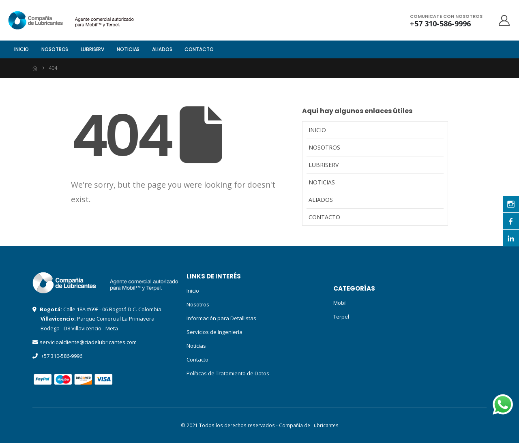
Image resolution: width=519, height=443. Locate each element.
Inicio (21, 49)
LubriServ (92, 49)
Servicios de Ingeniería (214, 332)
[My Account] (504, 20)
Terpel (341, 316)
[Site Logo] (50, 20)
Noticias (128, 49)
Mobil (340, 302)
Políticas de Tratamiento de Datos (228, 373)
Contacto (198, 49)
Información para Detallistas (221, 318)
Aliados (162, 49)
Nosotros (54, 49)
